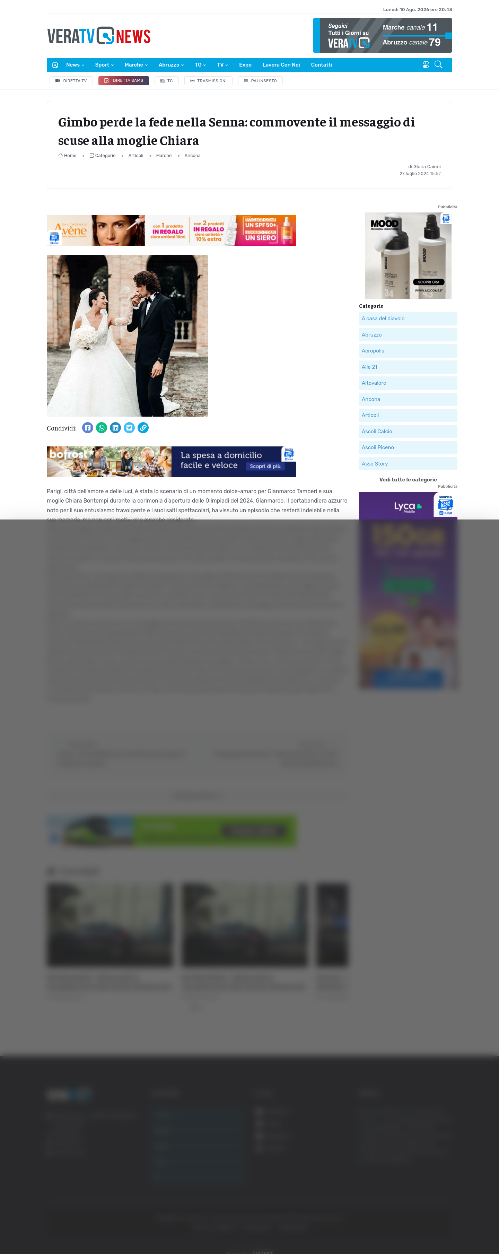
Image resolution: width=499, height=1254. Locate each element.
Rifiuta (429, 1186)
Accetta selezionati (428, 1164)
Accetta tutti (429, 1141)
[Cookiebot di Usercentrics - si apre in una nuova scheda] (58, 1229)
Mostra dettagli (378, 1229)
